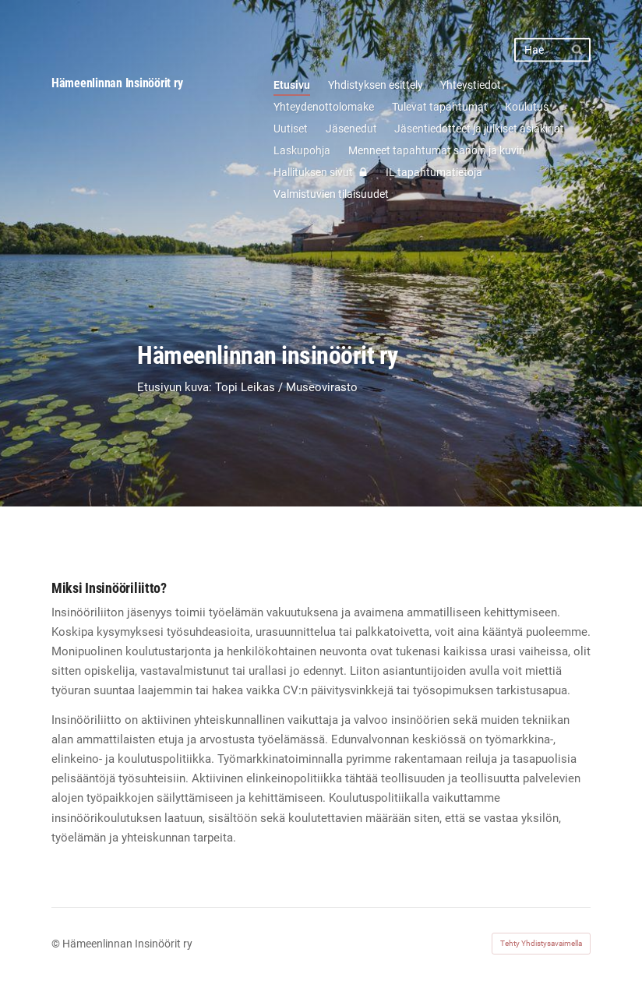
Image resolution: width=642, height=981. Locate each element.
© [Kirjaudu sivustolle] (56, 943)
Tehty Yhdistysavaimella (541, 943)
